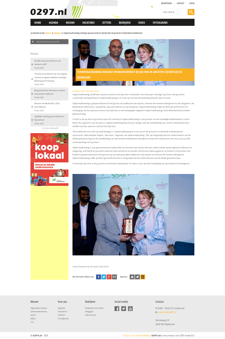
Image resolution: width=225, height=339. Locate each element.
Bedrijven (124, 22)
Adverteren (166, 3)
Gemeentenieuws (38, 311)
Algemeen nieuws (38, 308)
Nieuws (70, 22)
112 (32, 322)
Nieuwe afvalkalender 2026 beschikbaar (46, 107)
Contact (180, 3)
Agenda (53, 22)
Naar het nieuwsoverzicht (48, 41)
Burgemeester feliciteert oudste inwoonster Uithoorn (49, 94)
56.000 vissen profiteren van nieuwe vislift (47, 64)
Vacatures (88, 22)
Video (141, 22)
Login (192, 3)
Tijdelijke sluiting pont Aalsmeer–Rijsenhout (49, 120)
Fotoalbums (160, 22)
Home (37, 22)
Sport (33, 314)
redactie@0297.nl (167, 312)
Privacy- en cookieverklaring (136, 335)
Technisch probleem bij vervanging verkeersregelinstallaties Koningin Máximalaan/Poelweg (50, 78)
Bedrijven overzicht (94, 308)
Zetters (106, 22)
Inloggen (89, 311)
